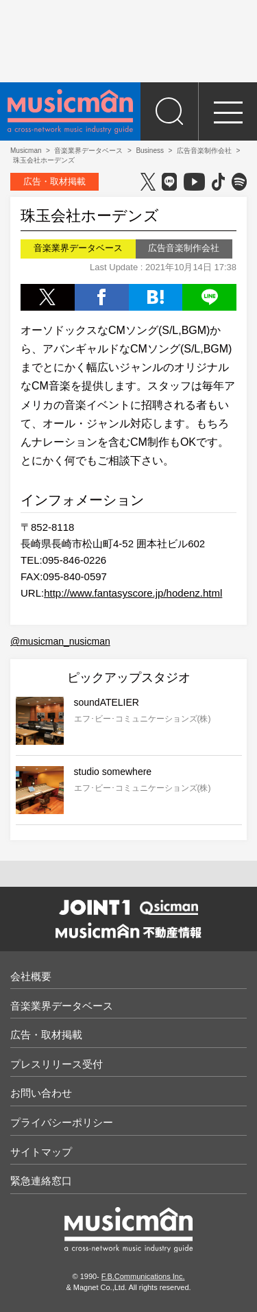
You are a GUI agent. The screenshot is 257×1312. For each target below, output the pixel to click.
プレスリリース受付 (56, 1064)
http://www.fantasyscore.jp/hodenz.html (133, 593)
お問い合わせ (41, 1093)
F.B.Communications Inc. (143, 1276)
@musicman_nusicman (60, 641)
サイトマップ (41, 1152)
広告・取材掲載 (54, 181)
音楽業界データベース (61, 1006)
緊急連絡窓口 (41, 1180)
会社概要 (30, 976)
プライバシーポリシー (61, 1122)
